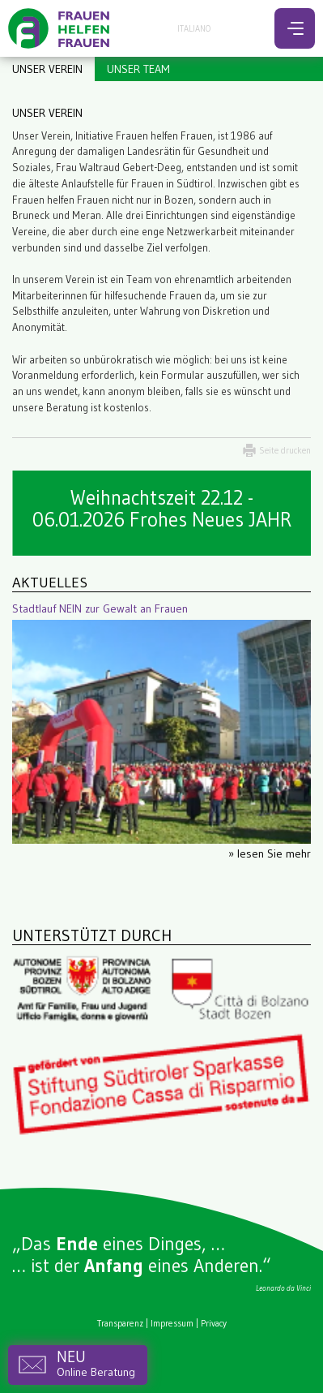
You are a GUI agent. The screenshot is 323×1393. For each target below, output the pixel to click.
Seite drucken (285, 450)
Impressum (172, 1323)
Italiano (193, 29)
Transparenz (120, 1323)
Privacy (214, 1323)
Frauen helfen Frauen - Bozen (60, 28)
